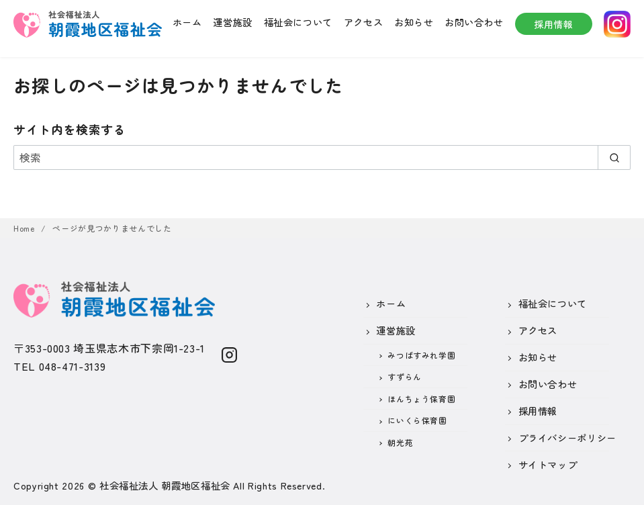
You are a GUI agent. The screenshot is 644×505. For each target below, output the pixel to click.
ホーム (187, 22)
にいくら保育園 (417, 420)
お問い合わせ (474, 22)
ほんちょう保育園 (421, 398)
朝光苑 (400, 442)
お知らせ (414, 22)
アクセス (363, 22)
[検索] (322, 157)
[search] (614, 157)
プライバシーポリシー (567, 437)
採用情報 (553, 24)
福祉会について (298, 22)
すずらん (404, 376)
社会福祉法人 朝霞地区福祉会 (164, 485)
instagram (617, 24)
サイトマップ (548, 464)
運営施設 (232, 22)
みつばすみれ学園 (421, 355)
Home (25, 228)
